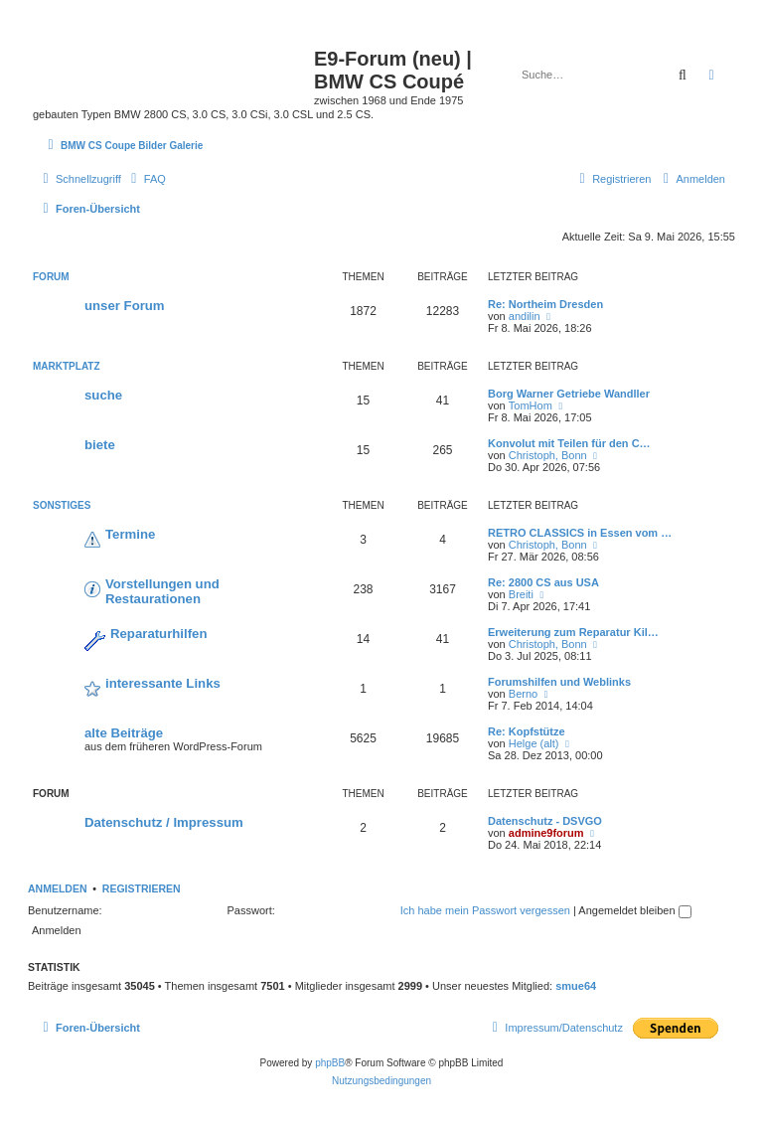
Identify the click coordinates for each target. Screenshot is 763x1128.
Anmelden (57, 888)
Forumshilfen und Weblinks (559, 682)
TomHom (530, 405)
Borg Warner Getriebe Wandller (569, 394)
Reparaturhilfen (158, 633)
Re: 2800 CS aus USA (543, 582)
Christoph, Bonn (548, 455)
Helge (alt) (534, 743)
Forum (51, 276)
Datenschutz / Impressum (163, 822)
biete (99, 444)
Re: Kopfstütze (526, 731)
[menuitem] (146, 179)
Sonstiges (61, 505)
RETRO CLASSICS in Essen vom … (580, 533)
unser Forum (124, 305)
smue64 (575, 986)
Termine (130, 534)
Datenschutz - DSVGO (545, 821)
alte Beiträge (123, 732)
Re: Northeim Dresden (545, 304)
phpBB (330, 1062)
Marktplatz (66, 366)
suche (103, 395)
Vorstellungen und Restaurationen (162, 591)
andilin (524, 316)
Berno (523, 694)
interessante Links (163, 683)
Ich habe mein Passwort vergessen (485, 910)
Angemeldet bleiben (634, 910)
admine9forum (546, 833)
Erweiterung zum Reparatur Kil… (573, 632)
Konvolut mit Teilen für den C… (569, 443)
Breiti (521, 594)
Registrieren (141, 888)
